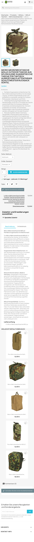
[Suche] (17, 7)
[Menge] (3, 172)
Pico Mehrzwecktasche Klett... (17, 354)
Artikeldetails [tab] (21, 226)
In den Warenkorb (18, 172)
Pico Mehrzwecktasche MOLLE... (17, 444)
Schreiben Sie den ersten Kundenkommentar (18, 491)
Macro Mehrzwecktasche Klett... (17, 414)
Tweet (12, 184)
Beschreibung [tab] (10, 226)
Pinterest (16, 184)
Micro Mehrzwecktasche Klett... (17, 384)
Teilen (7, 184)
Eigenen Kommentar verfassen (12, 189)
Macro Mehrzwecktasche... (17, 474)
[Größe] (6, 164)
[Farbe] (7, 157)
